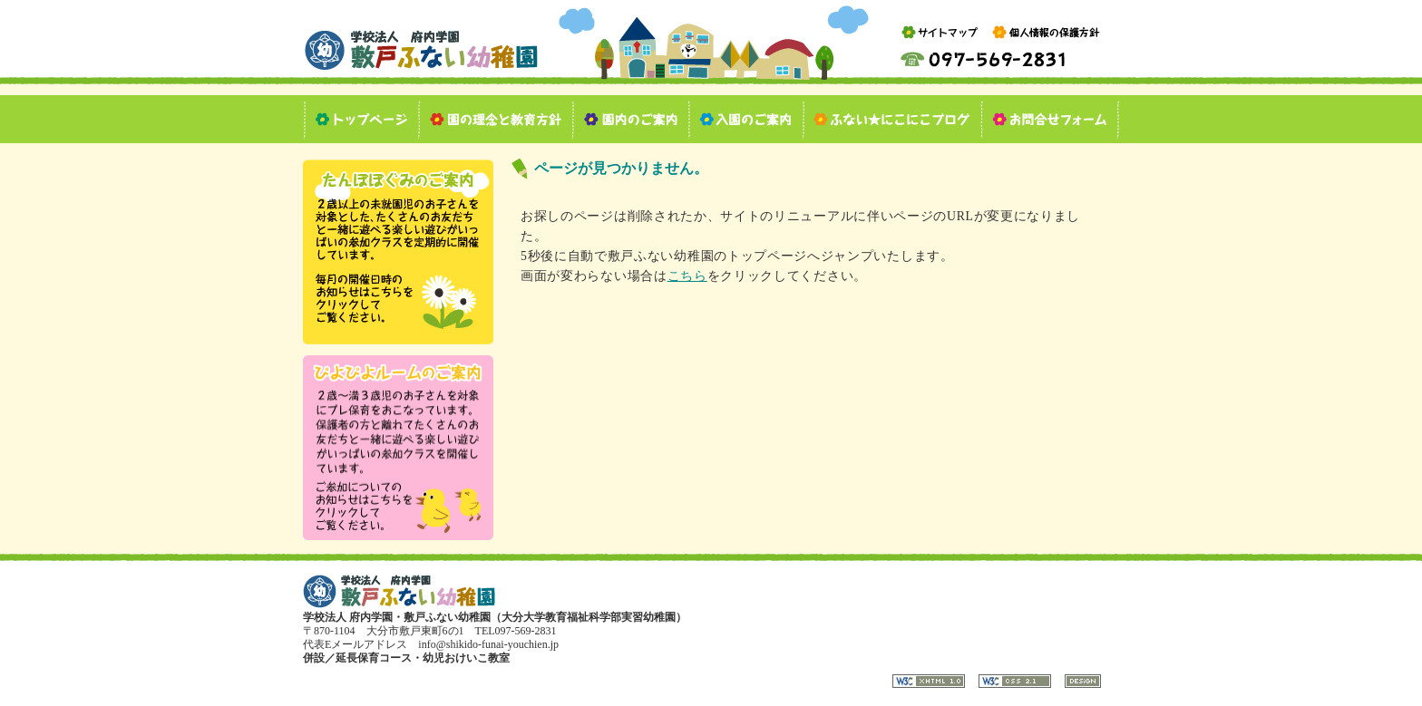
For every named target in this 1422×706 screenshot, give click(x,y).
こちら (687, 276)
